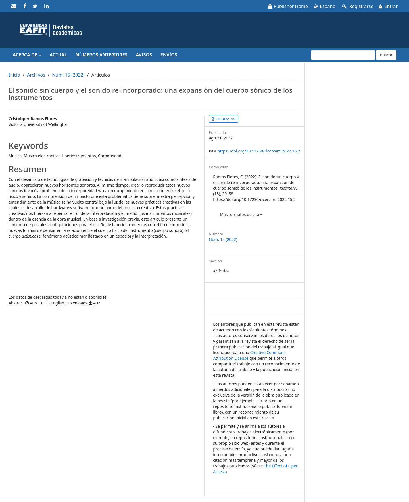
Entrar (388, 6)
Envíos (168, 55)
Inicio (14, 75)
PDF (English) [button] (225, 119)
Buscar (386, 55)
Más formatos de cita (241, 214)
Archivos (36, 75)
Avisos (144, 55)
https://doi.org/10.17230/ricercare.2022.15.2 (259, 151)
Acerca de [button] (27, 55)
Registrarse (357, 6)
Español (325, 6)
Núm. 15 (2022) (68, 75)
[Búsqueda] (343, 55)
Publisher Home (288, 6)
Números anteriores (102, 55)
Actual (58, 55)
